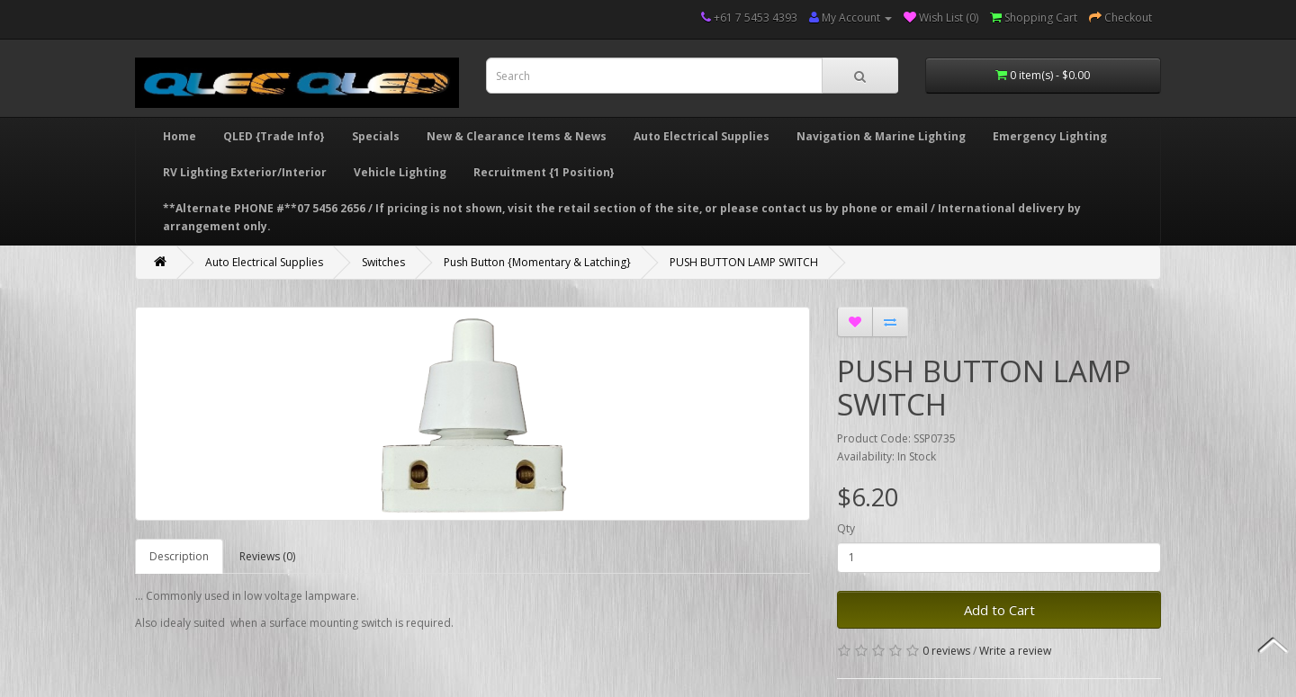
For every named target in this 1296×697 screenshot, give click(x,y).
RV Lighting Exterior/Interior (245, 172)
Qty (846, 528)
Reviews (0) (267, 556)
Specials (376, 136)
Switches (383, 262)
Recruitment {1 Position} (544, 172)
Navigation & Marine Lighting (881, 136)
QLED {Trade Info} (274, 136)
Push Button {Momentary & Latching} (537, 262)
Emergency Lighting (1050, 136)
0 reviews (946, 650)
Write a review (1015, 650)
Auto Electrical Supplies (702, 136)
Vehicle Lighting (400, 172)
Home (179, 136)
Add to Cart (999, 610)
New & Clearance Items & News (517, 136)
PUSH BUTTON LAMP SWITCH (744, 262)
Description (179, 556)
